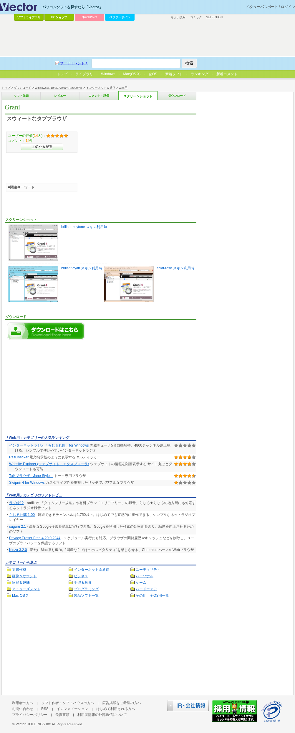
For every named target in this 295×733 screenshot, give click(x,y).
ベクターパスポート (262, 7)
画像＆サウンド (24, 576)
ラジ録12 (16, 503)
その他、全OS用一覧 (152, 595)
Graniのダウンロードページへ (46, 331)
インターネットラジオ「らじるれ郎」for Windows (49, 445)
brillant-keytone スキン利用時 (57, 242)
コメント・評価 (99, 95)
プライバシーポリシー (29, 715)
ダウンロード (22, 87)
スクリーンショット (138, 96)
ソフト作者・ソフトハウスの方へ (67, 703)
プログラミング (86, 589)
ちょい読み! (178, 17)
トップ (5, 87)
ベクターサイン (120, 17)
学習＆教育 (83, 583)
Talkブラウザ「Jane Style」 (31, 476)
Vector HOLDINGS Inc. (34, 724)
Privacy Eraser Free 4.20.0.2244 (34, 538)
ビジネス (81, 576)
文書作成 (19, 570)
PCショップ (59, 17)
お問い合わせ (22, 709)
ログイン (288, 7)
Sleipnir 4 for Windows (26, 483)
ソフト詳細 (21, 95)
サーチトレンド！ (74, 63)
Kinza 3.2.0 (18, 550)
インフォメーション (72, 709)
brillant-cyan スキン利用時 (55, 284)
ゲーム (141, 583)
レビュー (60, 95)
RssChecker (19, 457)
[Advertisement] (54, 389)
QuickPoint (89, 17)
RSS (45, 709)
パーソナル (144, 576)
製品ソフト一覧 (86, 595)
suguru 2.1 (17, 526)
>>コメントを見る (42, 146)
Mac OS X (20, 595)
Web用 (123, 87)
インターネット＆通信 (100, 87)
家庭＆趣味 (21, 583)
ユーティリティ (148, 570)
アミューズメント (26, 589)
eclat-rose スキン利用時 (149, 284)
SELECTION (214, 17)
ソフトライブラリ (29, 17)
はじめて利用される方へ (115, 709)
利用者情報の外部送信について (102, 715)
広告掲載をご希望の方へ (121, 703)
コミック (196, 17)
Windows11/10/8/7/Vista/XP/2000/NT (58, 87)
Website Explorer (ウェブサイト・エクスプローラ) (49, 464)
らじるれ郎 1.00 (22, 515)
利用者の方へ (22, 703)
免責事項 (62, 715)
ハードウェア (146, 589)
